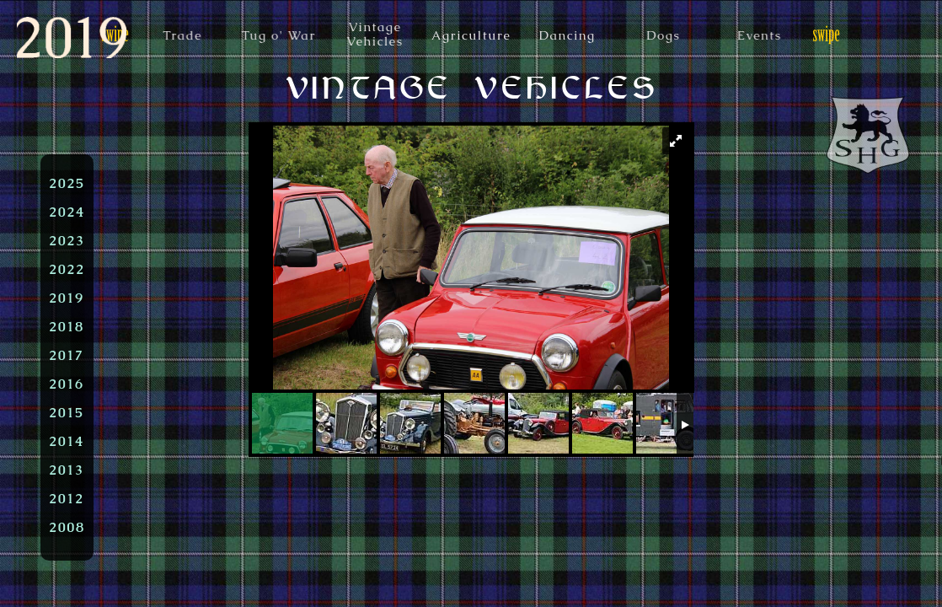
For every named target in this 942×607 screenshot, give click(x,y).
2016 (66, 383)
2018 (66, 326)
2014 (66, 441)
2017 (66, 355)
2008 (67, 527)
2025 (67, 183)
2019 (66, 297)
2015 (66, 412)
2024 (67, 211)
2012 (66, 498)
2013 (66, 469)
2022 (67, 269)
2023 (67, 240)
